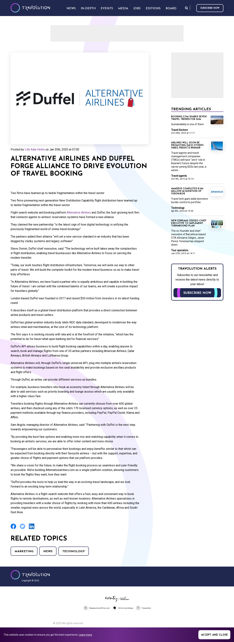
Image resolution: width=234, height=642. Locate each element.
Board (171, 8)
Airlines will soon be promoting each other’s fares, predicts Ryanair (187, 145)
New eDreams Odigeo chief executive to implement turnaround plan (188, 223)
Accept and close (214, 635)
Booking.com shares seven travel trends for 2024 (189, 118)
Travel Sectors (179, 130)
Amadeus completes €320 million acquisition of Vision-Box (187, 191)
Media (123, 8)
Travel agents (179, 176)
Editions (153, 8)
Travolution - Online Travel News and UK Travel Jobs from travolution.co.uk (30, 574)
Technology (73, 551)
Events (107, 8)
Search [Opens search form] (186, 7)
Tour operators (179, 250)
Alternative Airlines (79, 212)
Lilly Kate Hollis (35, 149)
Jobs (137, 8)
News (47, 551)
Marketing (24, 551)
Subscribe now (209, 8)
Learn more (85, 634)
